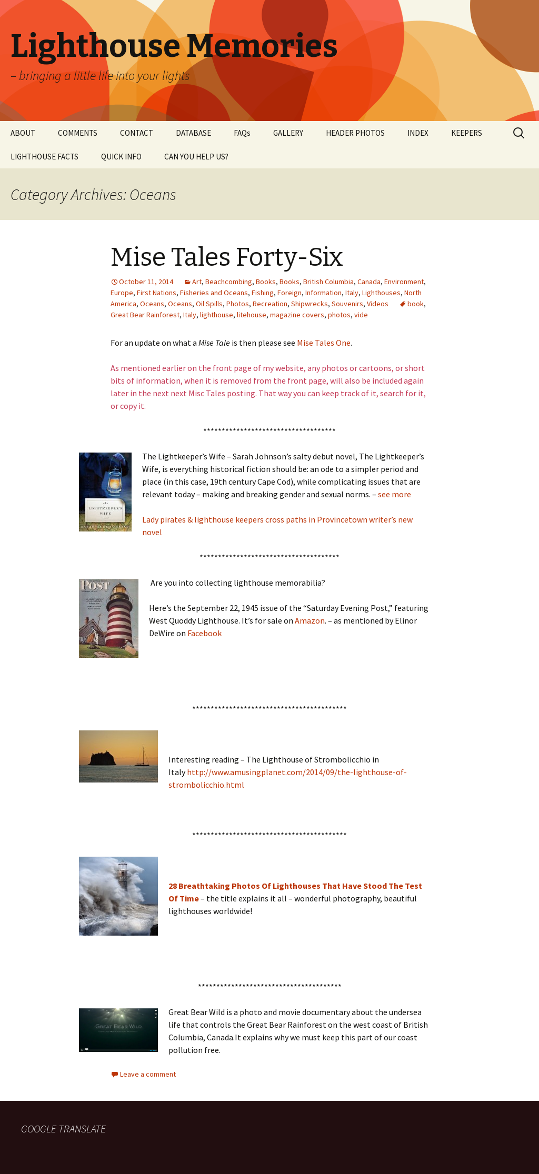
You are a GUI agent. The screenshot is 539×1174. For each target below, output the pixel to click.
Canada (369, 281)
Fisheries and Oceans (214, 292)
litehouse (251, 314)
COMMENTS (77, 133)
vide (361, 314)
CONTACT (136, 133)
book (415, 303)
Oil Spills (209, 303)
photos (339, 314)
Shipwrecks (309, 303)
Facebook (204, 633)
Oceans (152, 303)
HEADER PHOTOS (355, 133)
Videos (377, 303)
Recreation (270, 303)
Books (266, 281)
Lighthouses (381, 292)
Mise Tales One (324, 342)
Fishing (263, 292)
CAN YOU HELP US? (196, 157)
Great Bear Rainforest (145, 314)
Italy (351, 292)
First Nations (156, 292)
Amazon (310, 620)
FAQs (242, 133)
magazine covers (297, 314)
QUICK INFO (121, 157)
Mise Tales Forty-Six (227, 257)
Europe (122, 292)
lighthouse (216, 314)
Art (197, 281)
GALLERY (288, 133)
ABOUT (23, 133)
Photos (237, 303)
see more (394, 494)
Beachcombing (228, 281)
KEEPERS (466, 133)
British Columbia (328, 281)
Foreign (289, 292)
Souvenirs (347, 303)
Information (323, 292)
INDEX (417, 133)
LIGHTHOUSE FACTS (44, 157)
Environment (404, 281)
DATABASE (193, 133)
